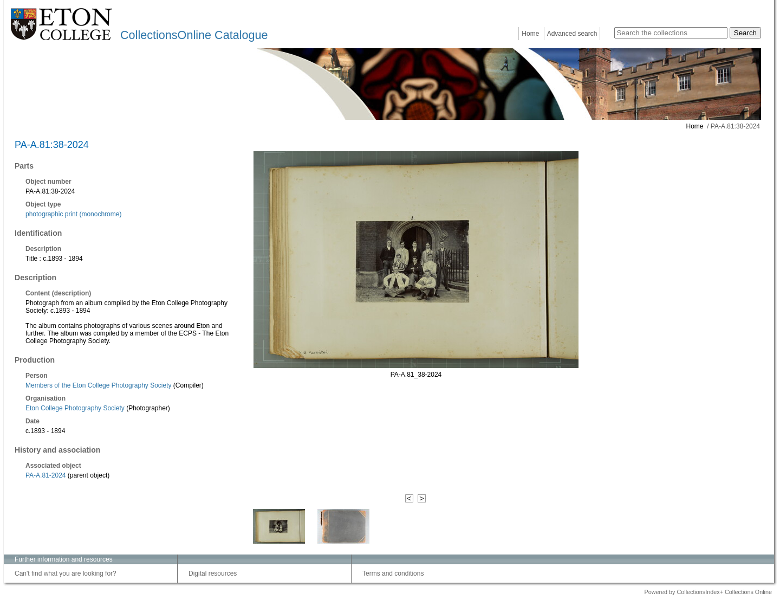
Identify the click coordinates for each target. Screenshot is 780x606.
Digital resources (212, 573)
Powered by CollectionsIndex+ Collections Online (708, 592)
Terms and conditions (393, 573)
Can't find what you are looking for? (65, 573)
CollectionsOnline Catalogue (194, 35)
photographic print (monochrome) (73, 214)
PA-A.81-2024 (45, 475)
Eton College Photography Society (75, 408)
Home (530, 33)
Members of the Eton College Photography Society (98, 385)
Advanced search (572, 33)
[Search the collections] (670, 32)
